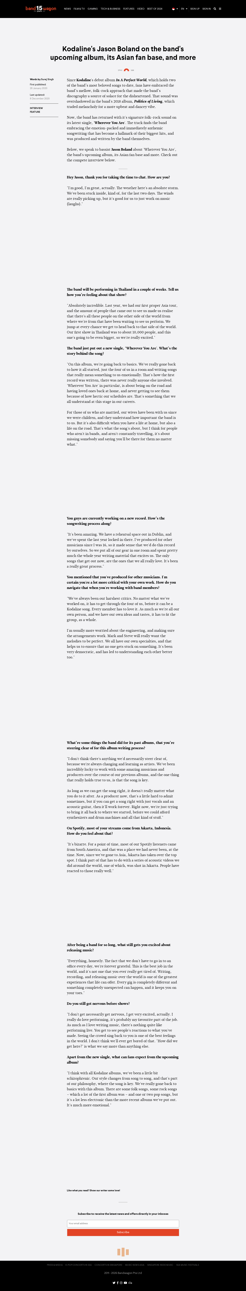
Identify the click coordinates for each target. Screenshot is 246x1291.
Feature (35, 112)
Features (128, 9)
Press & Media (55, 1265)
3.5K (132, 70)
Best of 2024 (154, 9)
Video (140, 9)
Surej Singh (47, 79)
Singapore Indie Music (160, 1265)
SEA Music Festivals (187, 1265)
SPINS (120, 70)
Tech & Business (110, 9)
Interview (36, 108)
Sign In (206, 9)
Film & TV (79, 9)
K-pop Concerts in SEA (78, 1265)
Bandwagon (41, 9)
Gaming (93, 9)
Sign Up (195, 9)
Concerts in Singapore (108, 1265)
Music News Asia (134, 1265)
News (67, 9)
